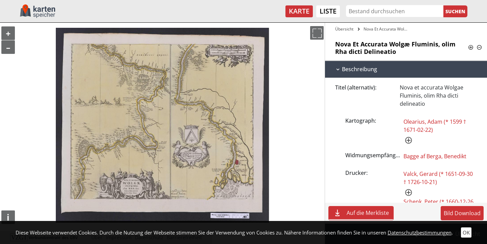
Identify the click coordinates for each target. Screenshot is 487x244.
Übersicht (344, 29)
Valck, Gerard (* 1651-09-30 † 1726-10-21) (438, 178)
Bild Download (462, 213)
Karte (299, 11)
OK (466, 232)
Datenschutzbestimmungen (419, 232)
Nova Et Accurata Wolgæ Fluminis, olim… (387, 29)
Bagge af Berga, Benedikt (434, 156)
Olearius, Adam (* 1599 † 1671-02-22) (434, 126)
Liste (328, 11)
